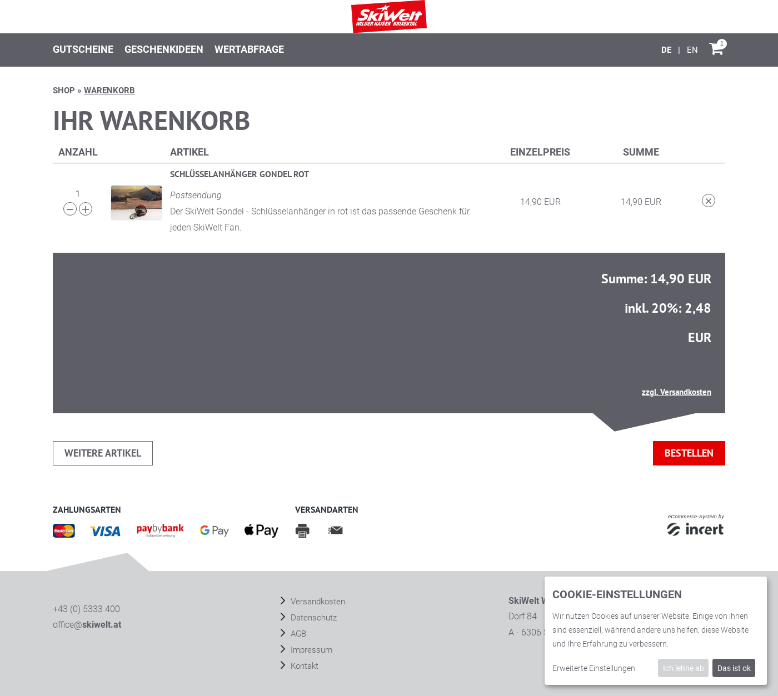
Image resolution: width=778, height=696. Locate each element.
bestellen (689, 453)
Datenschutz (312, 618)
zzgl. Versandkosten (676, 392)
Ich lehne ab (683, 668)
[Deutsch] (667, 50)
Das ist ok (734, 668)
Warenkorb (109, 91)
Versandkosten (316, 602)
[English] (692, 50)
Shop (64, 91)
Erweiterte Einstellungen (593, 668)
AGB (297, 634)
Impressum (310, 650)
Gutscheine (83, 49)
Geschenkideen (163, 49)
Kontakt (303, 666)
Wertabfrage (249, 49)
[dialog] (656, 631)
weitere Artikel (102, 453)
